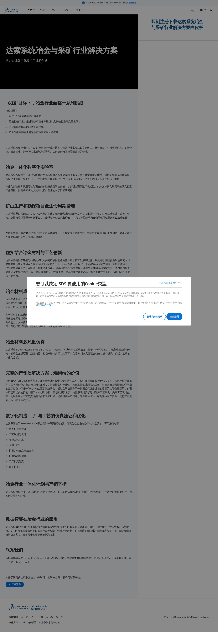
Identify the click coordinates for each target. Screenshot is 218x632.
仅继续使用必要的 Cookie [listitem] (170, 284)
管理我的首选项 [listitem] (150, 317)
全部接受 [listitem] (174, 317)
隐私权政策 (45, 305)
